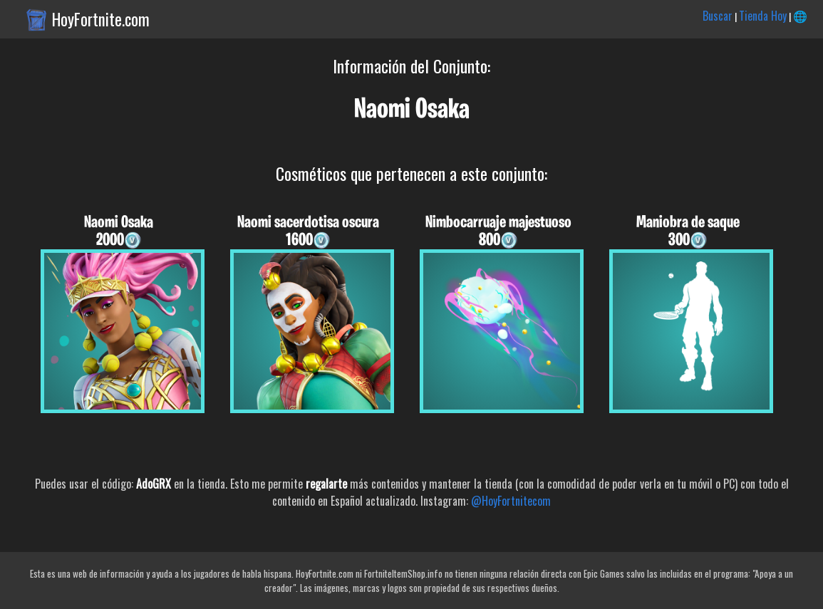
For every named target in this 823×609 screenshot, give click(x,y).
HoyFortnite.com (101, 19)
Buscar (718, 15)
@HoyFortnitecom (511, 500)
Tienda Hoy (763, 15)
